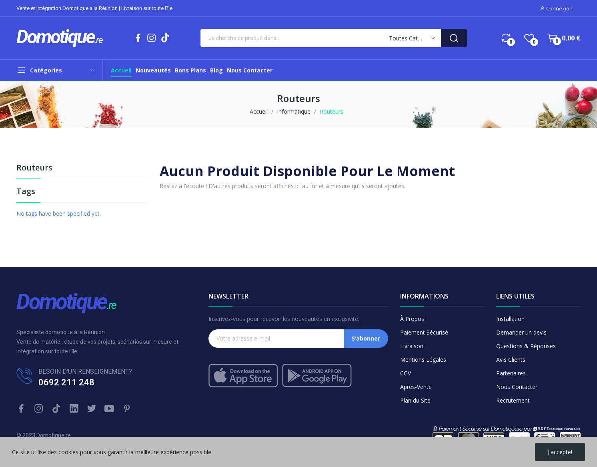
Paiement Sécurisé (424, 332)
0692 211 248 (66, 382)
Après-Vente (416, 387)
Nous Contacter (516, 387)
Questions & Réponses (526, 346)
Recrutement (513, 400)
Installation (510, 319)
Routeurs (34, 168)
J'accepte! (560, 452)
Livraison (411, 346)
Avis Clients (510, 359)
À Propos (412, 319)
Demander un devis (521, 332)
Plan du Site (415, 400)
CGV (405, 373)
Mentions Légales (423, 359)
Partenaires (511, 373)
